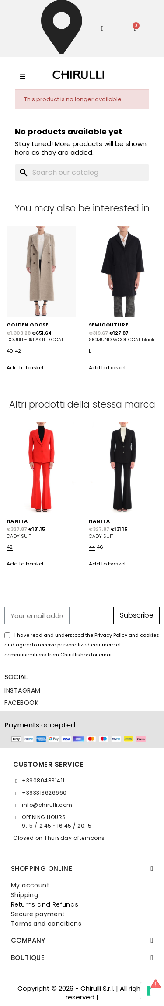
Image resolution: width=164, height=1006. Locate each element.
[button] (20, 28)
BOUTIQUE (28, 957)
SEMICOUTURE (108, 325)
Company (28, 940)
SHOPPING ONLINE (41, 868)
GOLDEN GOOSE (28, 325)
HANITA (17, 521)
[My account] (102, 28)
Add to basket (25, 367)
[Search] (82, 172)
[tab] (82, 868)
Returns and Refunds (45, 904)
